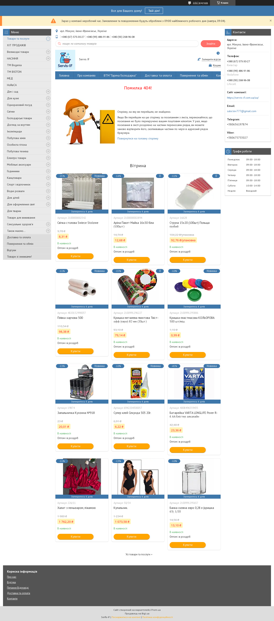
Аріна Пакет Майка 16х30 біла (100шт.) (134, 224)
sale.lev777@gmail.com (241, 111)
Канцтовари (14, 178)
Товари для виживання (21, 217)
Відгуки (11, 250)
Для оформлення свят (21, 204)
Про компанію (86, 75)
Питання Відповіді (18, 587)
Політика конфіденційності (157, 617)
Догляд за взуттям (18, 125)
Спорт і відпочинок (18, 184)
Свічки (11, 111)
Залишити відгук (211, 59)
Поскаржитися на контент (126, 617)
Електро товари (16, 158)
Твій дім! (154, 11)
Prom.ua (156, 609)
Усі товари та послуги (138, 554)
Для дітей (13, 197)
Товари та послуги (18, 38)
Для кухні (13, 98)
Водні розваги (15, 191)
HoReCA (12, 85)
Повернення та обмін (20, 244)
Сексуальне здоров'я (20, 224)
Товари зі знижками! (19, 256)
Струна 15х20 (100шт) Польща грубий (190, 224)
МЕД (10, 78)
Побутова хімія (16, 138)
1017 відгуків (200, 2)
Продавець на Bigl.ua (137, 613)
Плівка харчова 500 (70, 318)
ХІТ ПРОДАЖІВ (16, 45)
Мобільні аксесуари (19, 164)
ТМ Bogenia (14, 65)
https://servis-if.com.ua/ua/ (243, 97)
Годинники (13, 171)
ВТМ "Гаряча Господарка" (120, 75)
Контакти (222, 75)
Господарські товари (19, 118)
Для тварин (14, 211)
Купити (75, 256)
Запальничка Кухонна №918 (76, 413)
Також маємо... (16, 231)
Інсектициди (14, 131)
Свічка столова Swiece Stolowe (77, 223)
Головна (64, 75)
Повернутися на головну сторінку (137, 138)
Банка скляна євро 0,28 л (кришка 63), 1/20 (192, 510)
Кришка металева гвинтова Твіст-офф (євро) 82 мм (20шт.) (136, 319)
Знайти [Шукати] (210, 43)
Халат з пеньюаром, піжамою (76, 508)
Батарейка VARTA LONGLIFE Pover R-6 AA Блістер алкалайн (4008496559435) (194, 416)
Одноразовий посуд (19, 105)
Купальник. (121, 508)
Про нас (11, 577)
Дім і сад (12, 91)
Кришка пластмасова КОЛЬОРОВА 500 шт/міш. (192, 319)
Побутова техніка (17, 151)
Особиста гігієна (17, 144)
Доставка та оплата (19, 237)
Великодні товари (18, 52)
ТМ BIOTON (14, 72)
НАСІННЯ (12, 58)
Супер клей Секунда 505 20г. (132, 413)
